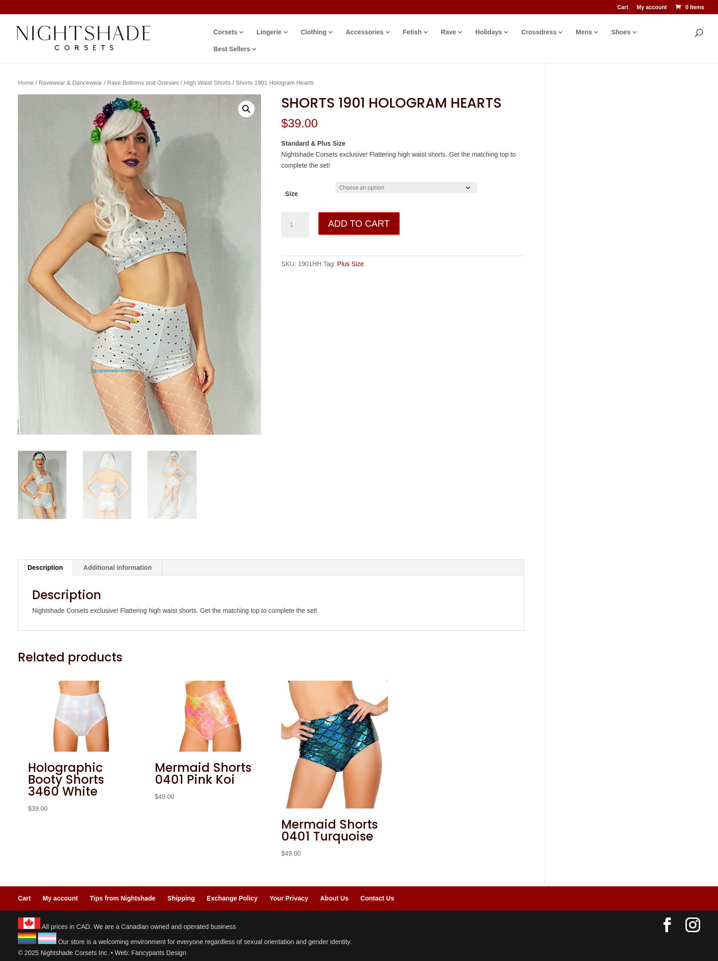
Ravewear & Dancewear (70, 82)
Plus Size (350, 264)
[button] (246, 109)
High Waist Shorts (207, 82)
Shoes (621, 32)
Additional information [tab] (117, 567)
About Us (334, 898)
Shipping (181, 898)
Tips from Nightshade (123, 898)
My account (651, 8)
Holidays (488, 32)
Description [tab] (45, 567)
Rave (448, 32)
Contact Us (377, 898)
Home (25, 82)
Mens (584, 32)
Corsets (225, 32)
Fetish (412, 32)
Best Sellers (231, 49)
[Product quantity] (295, 225)
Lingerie (268, 32)
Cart (622, 8)
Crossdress (538, 32)
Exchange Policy (232, 898)
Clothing (314, 32)
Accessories (365, 32)
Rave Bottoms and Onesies (143, 82)
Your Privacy (289, 898)
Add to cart (359, 223)
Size (291, 193)
